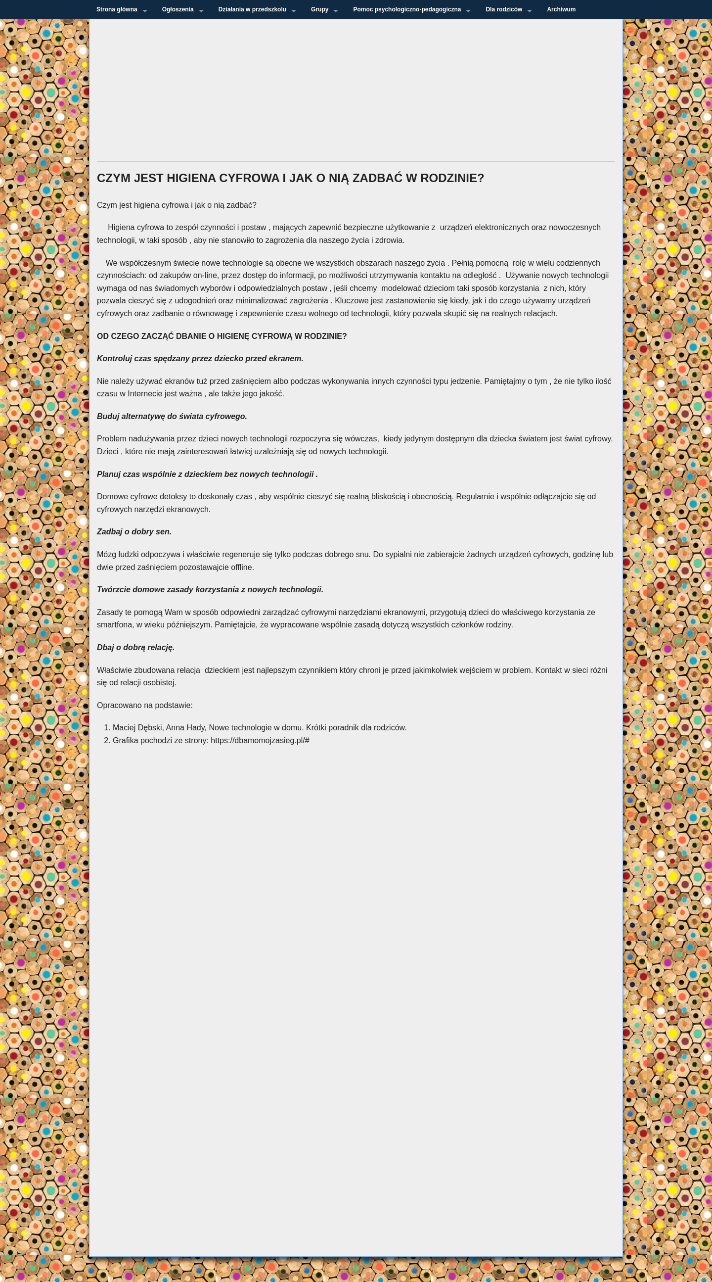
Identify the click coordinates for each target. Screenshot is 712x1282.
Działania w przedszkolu (252, 9)
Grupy (319, 9)
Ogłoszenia (178, 9)
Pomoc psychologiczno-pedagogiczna (407, 9)
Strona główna (116, 9)
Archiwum (561, 9)
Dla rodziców (504, 9)
